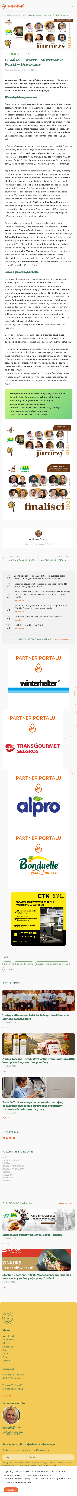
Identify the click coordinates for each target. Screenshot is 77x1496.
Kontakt (6, 1360)
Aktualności (8, 1336)
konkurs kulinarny (24, 963)
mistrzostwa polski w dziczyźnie (53, 963)
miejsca (6, 1163)
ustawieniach (24, 1482)
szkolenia (7, 1175)
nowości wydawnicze (13, 1169)
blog (4, 1157)
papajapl (9, 969)
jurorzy (8, 963)
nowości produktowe (13, 1166)
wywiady (6, 1181)
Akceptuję (11, 1489)
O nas (5, 1357)
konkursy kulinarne (19, 15)
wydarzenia (8, 1178)
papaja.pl (6, 15)
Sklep (5, 1353)
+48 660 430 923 (13, 1385)
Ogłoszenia (8, 1346)
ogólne (6, 1172)
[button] (72, 6)
